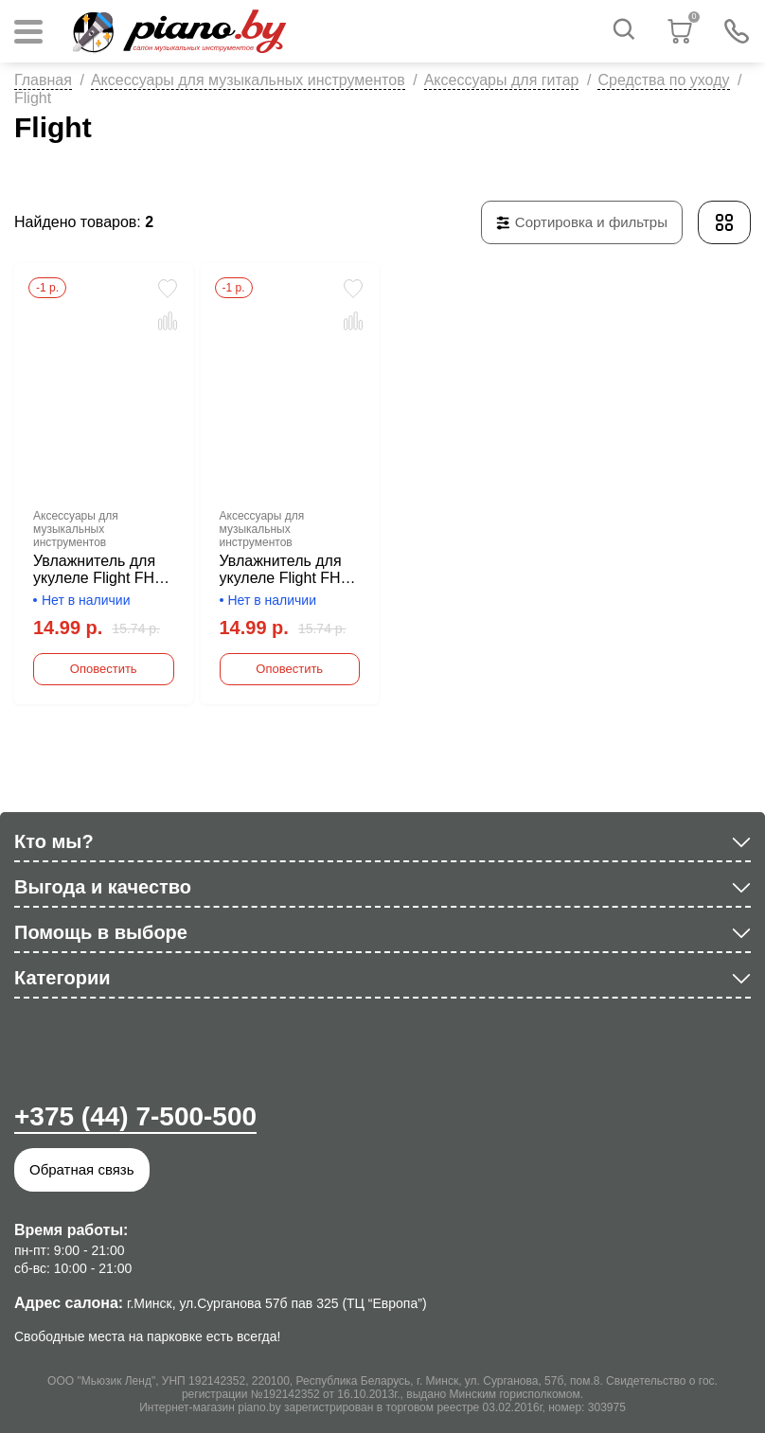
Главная (43, 80)
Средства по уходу (663, 80)
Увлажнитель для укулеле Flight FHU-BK (101, 570)
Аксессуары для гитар (501, 80)
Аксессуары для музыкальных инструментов (248, 80)
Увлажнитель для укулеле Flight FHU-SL (288, 570)
